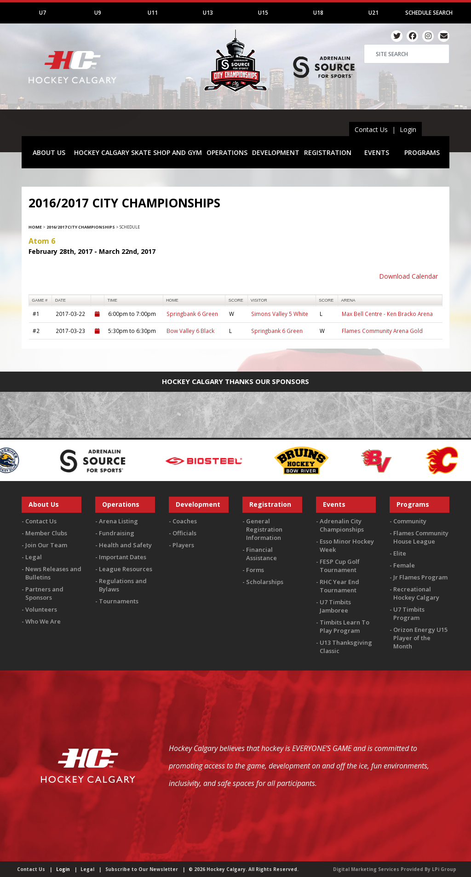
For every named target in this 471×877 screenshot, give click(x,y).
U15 (263, 13)
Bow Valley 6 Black (190, 330)
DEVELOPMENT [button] (275, 152)
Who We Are (43, 621)
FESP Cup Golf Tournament (340, 565)
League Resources (125, 569)
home (172, 300)
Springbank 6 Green (192, 313)
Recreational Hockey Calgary (416, 593)
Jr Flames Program (420, 577)
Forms (255, 570)
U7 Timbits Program (409, 613)
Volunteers (41, 609)
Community (409, 521)
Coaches (184, 521)
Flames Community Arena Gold (382, 330)
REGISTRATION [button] (327, 152)
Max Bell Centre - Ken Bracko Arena (387, 313)
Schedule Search (429, 13)
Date (60, 300)
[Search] (406, 53)
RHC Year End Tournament (339, 586)
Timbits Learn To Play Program (344, 626)
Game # (39, 300)
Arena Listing (118, 521)
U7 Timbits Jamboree (335, 606)
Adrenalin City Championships (342, 525)
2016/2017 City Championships (80, 227)
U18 (318, 13)
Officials (184, 533)
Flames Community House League (420, 537)
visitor (259, 300)
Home (35, 227)
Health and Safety (125, 545)
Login (408, 129)
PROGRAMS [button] (422, 152)
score (236, 300)
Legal (33, 557)
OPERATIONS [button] (227, 152)
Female (404, 565)
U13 (208, 13)
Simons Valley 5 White (279, 313)
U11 (153, 13)
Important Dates (122, 557)
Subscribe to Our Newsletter (141, 869)
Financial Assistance (261, 553)
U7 (42, 13)
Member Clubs (46, 533)
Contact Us (371, 129)
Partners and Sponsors (44, 593)
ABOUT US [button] (49, 152)
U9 (97, 13)
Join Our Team (46, 545)
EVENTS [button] (376, 152)
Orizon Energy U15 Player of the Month (420, 637)
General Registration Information (264, 529)
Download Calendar (408, 276)
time (113, 300)
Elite (399, 553)
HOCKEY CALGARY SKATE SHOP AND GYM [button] (138, 152)
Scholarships (264, 582)
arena (348, 300)
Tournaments (118, 601)
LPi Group (444, 869)
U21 (373, 13)
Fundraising (116, 533)
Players (183, 545)
